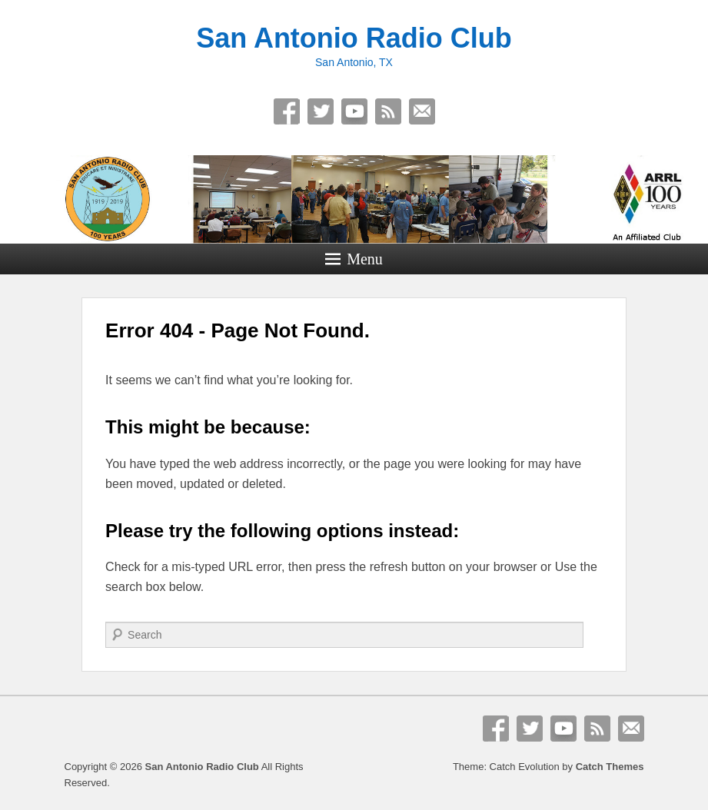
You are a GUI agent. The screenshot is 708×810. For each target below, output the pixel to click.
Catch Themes (610, 766)
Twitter (320, 111)
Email (422, 111)
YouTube (354, 111)
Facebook (287, 111)
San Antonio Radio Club (354, 38)
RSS (388, 111)
